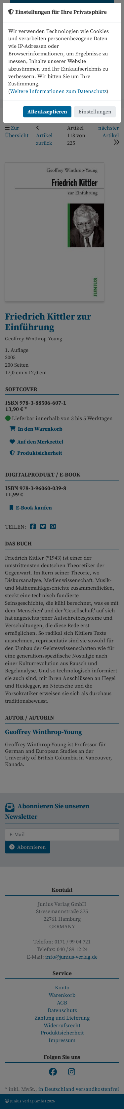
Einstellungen (94, 111)
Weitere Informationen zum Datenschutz (58, 91)
